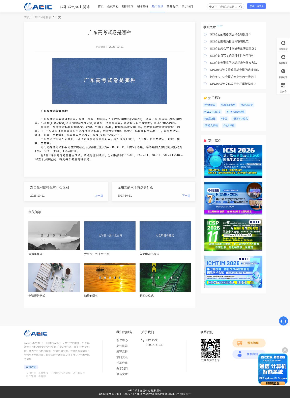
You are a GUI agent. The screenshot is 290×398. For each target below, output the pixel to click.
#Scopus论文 (228, 105)
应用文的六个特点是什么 (135, 187)
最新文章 (122, 374)
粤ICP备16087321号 (167, 394)
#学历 (224, 118)
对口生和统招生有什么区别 (49, 187)
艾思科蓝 (31, 372)
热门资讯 (157, 6)
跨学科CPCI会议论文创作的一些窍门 (233, 77)
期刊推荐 (127, 6)
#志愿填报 (209, 118)
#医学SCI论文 (240, 118)
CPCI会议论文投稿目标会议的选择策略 (234, 70)
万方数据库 (79, 372)
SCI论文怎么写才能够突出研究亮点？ (233, 49)
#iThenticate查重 (235, 111)
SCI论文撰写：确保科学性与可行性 (232, 56)
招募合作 (172, 6)
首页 (101, 6)
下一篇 (186, 195)
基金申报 (43, 372)
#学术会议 (209, 105)
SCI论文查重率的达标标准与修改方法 (233, 63)
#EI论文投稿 (211, 125)
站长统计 (185, 394)
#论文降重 (228, 125)
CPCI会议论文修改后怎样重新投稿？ (233, 84)
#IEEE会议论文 (212, 111)
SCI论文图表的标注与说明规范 (229, 41)
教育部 (42, 376)
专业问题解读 (42, 17)
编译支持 (142, 6)
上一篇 (99, 195)
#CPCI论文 (247, 105)
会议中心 (112, 6)
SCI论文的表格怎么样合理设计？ (230, 34)
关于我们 (187, 6)
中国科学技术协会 (60, 372)
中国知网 (31, 376)
